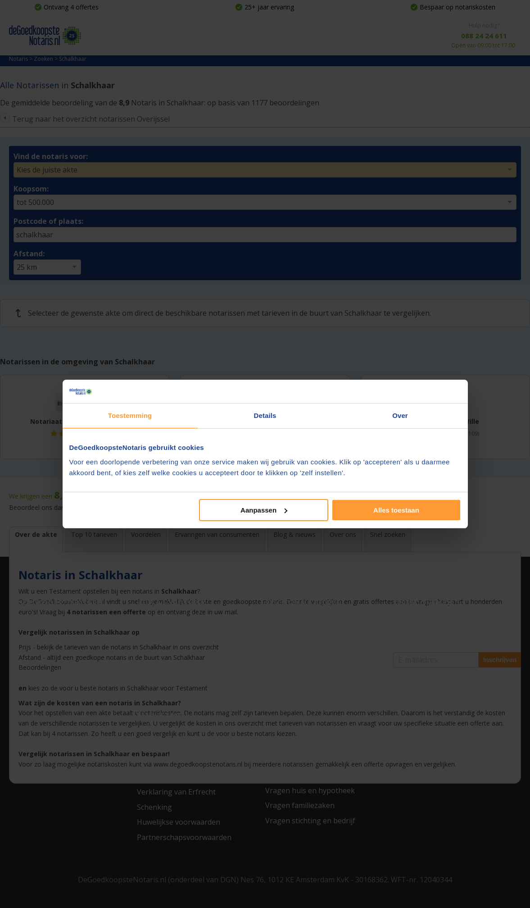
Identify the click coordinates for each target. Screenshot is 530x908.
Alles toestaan (396, 510)
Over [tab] (400, 415)
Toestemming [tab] (130, 415)
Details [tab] (265, 415)
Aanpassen (263, 510)
